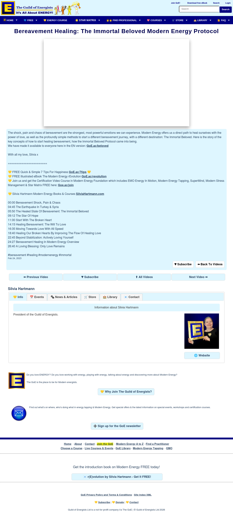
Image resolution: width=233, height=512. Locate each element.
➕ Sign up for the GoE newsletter (117, 426)
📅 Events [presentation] (37, 297)
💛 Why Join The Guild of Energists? (126, 391)
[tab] (18, 297)
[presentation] (64, 297)
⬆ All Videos (144, 277)
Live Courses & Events (99, 448)
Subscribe (104, 502)
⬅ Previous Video (35, 277)
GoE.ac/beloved (97, 145)
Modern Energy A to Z (130, 444)
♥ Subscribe (183, 264)
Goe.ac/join (66, 185)
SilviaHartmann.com (90, 194)
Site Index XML (143, 495)
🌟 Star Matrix (85, 20)
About (78, 444)
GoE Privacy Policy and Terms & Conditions (106, 495)
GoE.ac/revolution (94, 176)
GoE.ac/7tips (77, 172)
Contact (90, 444)
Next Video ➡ (198, 277)
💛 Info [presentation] (18, 297)
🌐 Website (202, 355)
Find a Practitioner (157, 444)
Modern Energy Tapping (148, 448)
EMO (169, 448)
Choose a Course (71, 448)
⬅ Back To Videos (210, 264)
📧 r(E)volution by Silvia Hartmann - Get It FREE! (117, 476)
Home (67, 444)
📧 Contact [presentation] (131, 297)
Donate (120, 502)
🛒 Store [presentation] (90, 297)
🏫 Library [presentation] (110, 297)
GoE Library (123, 448)
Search (226, 9)
